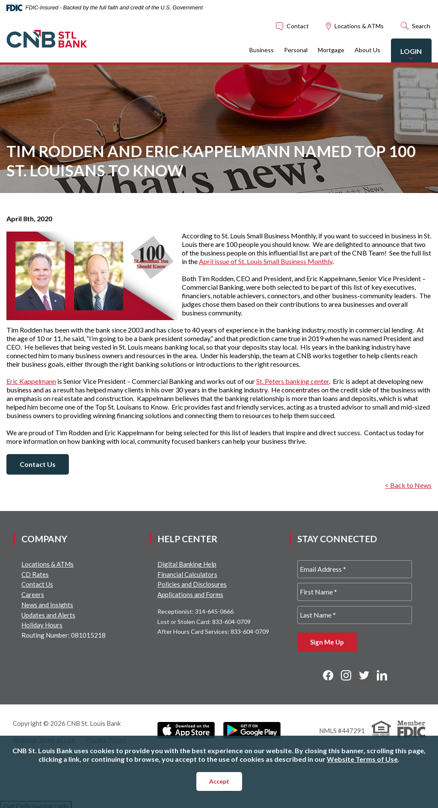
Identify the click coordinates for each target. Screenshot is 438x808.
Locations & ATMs (47, 564)
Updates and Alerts (48, 615)
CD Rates (35, 574)
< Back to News (408, 485)
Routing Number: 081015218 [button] (63, 635)
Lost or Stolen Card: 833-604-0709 (204, 621)
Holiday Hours (41, 625)
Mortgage (321, 49)
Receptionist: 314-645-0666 (195, 611)
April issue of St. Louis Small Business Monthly (265, 261)
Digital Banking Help (186, 564)
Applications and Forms (190, 594)
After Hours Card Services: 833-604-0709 (213, 631)
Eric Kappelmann (31, 381)
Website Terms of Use (362, 759)
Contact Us (38, 464)
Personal (286, 49)
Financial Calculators (187, 574)
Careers (32, 594)
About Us (358, 49)
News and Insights (47, 605)
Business (252, 49)
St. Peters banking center (292, 381)
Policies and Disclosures (192, 584)
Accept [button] (219, 781)
